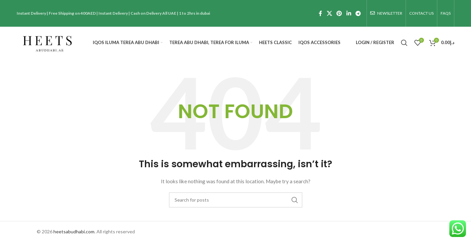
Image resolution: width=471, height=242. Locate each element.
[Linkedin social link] (348, 13)
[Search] (404, 42)
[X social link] (329, 13)
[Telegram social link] (358, 13)
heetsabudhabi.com (73, 231)
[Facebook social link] (320, 13)
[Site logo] (47, 42)
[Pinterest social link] (339, 13)
